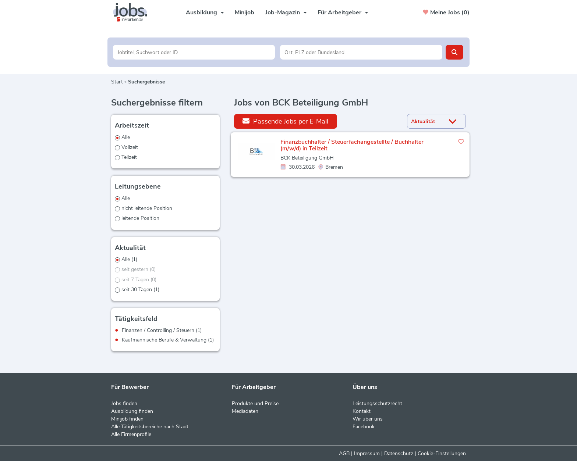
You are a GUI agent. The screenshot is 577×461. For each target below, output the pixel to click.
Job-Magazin (286, 12)
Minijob (244, 12)
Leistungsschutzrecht (377, 403)
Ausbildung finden (132, 411)
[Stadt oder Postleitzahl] (361, 52)
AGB (344, 453)
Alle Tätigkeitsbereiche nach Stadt (149, 426)
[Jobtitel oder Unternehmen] (194, 52)
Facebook (364, 426)
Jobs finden (124, 403)
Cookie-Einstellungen (442, 453)
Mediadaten (245, 411)
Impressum (367, 453)
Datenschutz (398, 453)
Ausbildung (205, 12)
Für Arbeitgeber (343, 12)
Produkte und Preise (255, 403)
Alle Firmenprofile (131, 434)
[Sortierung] (427, 121)
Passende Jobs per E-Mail (285, 121)
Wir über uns (368, 418)
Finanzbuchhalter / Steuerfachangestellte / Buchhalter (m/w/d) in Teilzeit (352, 145)
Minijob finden (127, 418)
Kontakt (362, 411)
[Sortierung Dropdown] (454, 121)
